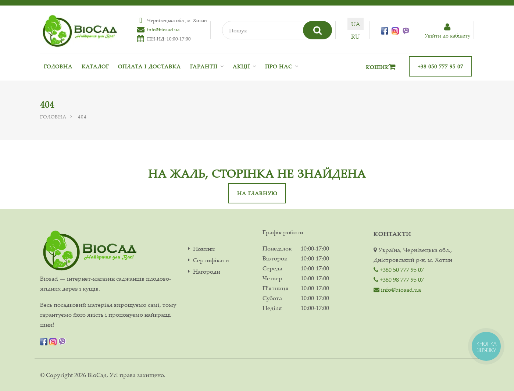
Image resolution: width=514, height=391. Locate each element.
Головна (58, 66)
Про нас (278, 66)
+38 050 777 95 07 (440, 66)
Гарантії (204, 66)
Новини (204, 249)
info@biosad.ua (163, 29)
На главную (257, 193)
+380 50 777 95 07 (399, 270)
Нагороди (206, 272)
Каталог (95, 66)
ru (355, 36)
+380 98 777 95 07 (399, 280)
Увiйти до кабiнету (447, 31)
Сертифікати (211, 260)
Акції (241, 66)
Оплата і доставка (149, 66)
